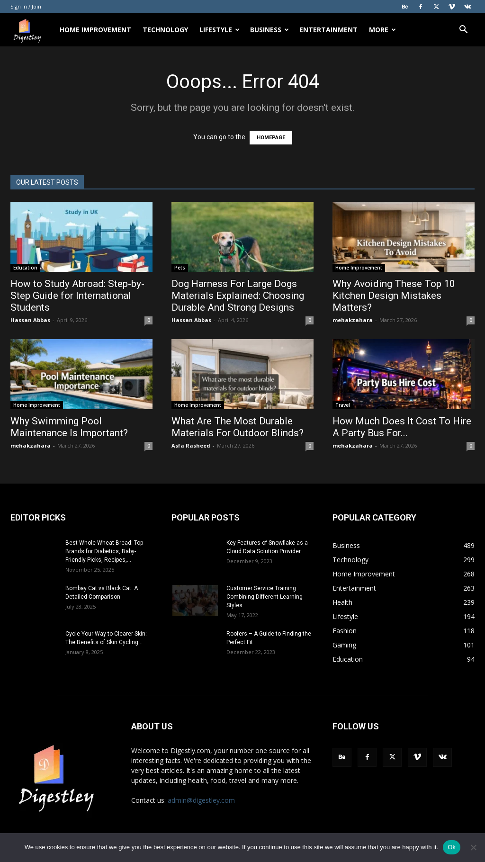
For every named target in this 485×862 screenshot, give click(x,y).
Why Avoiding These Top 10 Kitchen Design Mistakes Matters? (393, 295)
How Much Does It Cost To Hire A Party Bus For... (401, 427)
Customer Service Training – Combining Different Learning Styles (264, 597)
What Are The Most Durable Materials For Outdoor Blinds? (237, 427)
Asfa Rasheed (190, 445)
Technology (165, 29)
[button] (463, 30)
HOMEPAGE (271, 138)
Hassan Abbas (30, 319)
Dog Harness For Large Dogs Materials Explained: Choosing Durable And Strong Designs (237, 295)
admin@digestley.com (201, 800)
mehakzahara (352, 319)
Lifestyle (219, 29)
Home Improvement (95, 29)
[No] (473, 847)
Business (269, 29)
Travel (342, 405)
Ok (452, 847)
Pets (179, 267)
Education (25, 267)
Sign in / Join (25, 6)
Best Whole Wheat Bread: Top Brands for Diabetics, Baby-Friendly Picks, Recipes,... (104, 551)
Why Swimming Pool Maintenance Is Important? (69, 427)
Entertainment (328, 29)
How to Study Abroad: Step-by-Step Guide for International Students (77, 295)
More (382, 29)
